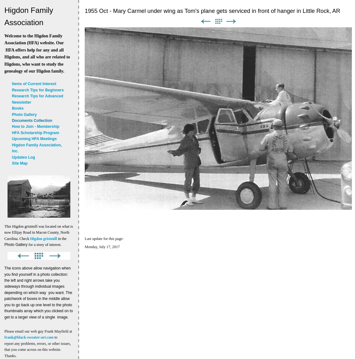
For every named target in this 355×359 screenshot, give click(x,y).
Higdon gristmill (43, 239)
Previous (205, 21)
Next (231, 21)
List (218, 21)
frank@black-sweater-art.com (28, 337)
